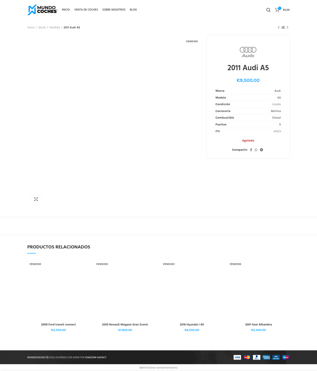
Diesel (276, 117)
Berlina (276, 111)
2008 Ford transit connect (58, 324)
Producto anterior (278, 27)
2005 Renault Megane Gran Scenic (125, 324)
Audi (278, 91)
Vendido (54, 27)
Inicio (31, 27)
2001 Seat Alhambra (258, 324)
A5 (279, 97)
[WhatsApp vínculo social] (256, 150)
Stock (42, 27)
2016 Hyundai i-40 (192, 324)
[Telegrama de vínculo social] (261, 150)
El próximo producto (287, 27)
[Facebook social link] (251, 150)
